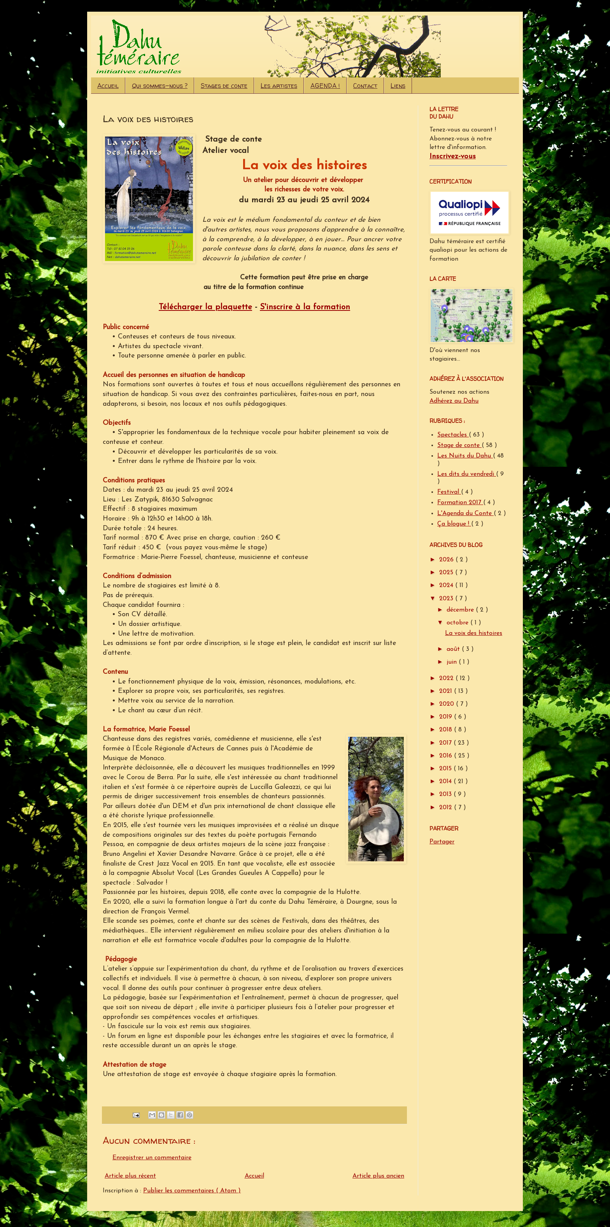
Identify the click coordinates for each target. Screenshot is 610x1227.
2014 (446, 781)
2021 (446, 691)
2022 (447, 678)
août (454, 649)
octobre (458, 623)
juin (453, 662)
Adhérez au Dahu (454, 401)
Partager (441, 842)
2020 (447, 704)
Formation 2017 (460, 503)
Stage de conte (459, 445)
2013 (446, 794)
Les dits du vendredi (466, 474)
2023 (447, 599)
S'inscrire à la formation (305, 307)
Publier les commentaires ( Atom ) (192, 1191)
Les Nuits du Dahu (465, 456)
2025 (447, 573)
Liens (398, 85)
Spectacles (453, 435)
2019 (446, 717)
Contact (365, 85)
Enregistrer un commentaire (151, 1158)
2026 (447, 560)
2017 (446, 743)
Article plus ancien (378, 1176)
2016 (446, 756)
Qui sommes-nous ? (160, 85)
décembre (461, 610)
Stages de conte (224, 85)
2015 (446, 769)
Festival (449, 492)
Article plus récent (130, 1176)
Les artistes (279, 85)
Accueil (108, 85)
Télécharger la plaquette (205, 307)
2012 (446, 808)
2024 (447, 585)
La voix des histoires (473, 633)
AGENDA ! (325, 85)
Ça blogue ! (454, 524)
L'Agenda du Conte (465, 513)
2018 (446, 730)
